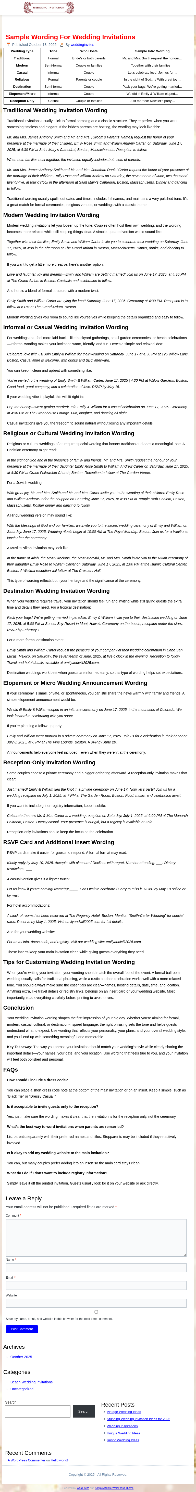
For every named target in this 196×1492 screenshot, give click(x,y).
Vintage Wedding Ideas (124, 1412)
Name (11, 1260)
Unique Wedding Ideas (123, 1433)
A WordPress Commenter (26, 1460)
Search (10, 1402)
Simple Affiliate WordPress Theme (114, 1488)
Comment (13, 1215)
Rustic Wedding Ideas (123, 1440)
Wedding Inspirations (122, 1426)
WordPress (83, 1488)
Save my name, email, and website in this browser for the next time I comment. (59, 1319)
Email (11, 1277)
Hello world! (59, 1460)
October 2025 (21, 1357)
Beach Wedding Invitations (31, 1382)
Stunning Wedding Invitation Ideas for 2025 (138, 1419)
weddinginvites (82, 45)
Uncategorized (21, 1389)
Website (11, 1295)
